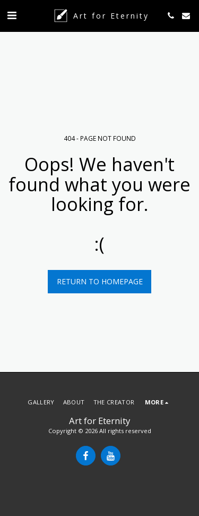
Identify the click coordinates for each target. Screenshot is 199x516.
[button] (12, 15)
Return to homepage (100, 281)
